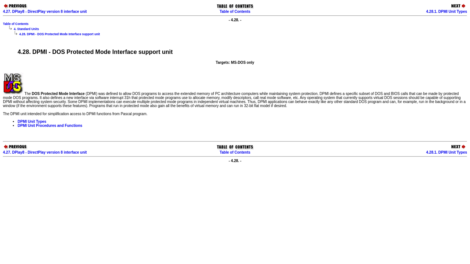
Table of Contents (235, 12)
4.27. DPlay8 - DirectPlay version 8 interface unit (45, 12)
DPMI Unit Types (32, 122)
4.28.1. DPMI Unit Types (446, 12)
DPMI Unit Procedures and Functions (50, 126)
